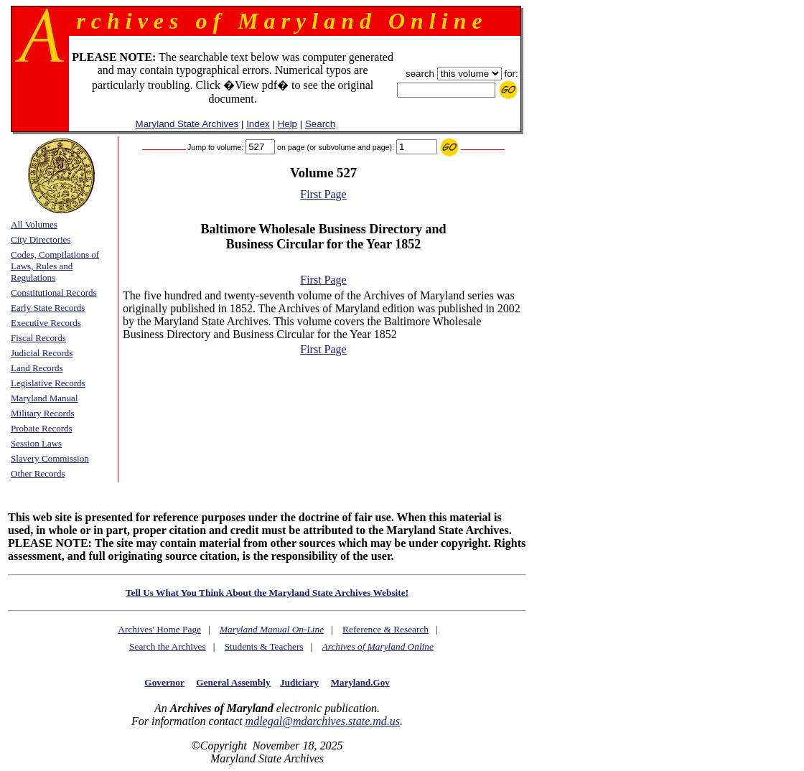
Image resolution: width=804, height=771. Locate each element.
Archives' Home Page (159, 629)
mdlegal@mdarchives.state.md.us (323, 721)
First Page (323, 194)
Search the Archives (167, 646)
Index (258, 123)
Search (320, 123)
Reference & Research (385, 629)
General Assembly (233, 682)
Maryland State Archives (187, 123)
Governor (164, 682)
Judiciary (299, 682)
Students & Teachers (264, 646)
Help (287, 123)
